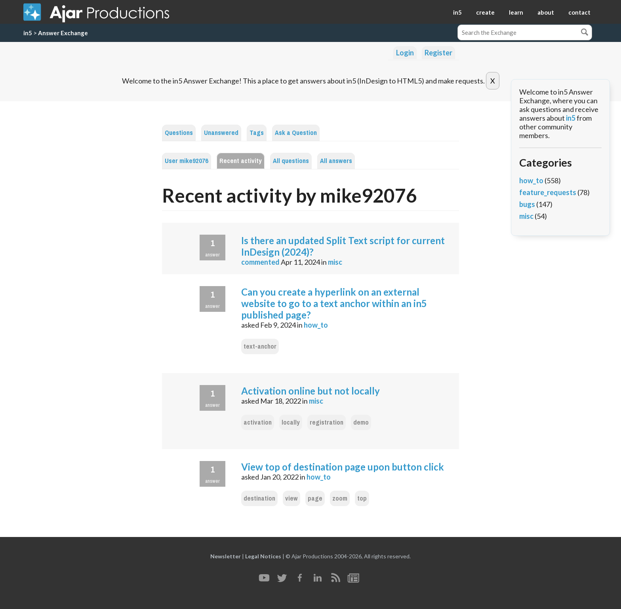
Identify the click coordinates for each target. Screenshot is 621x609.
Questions (179, 133)
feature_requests (547, 192)
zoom (339, 498)
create (485, 12)
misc (335, 262)
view (291, 498)
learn (516, 12)
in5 (457, 12)
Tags (257, 133)
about (545, 12)
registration (326, 422)
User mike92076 (186, 161)
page (315, 498)
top (362, 498)
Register (438, 52)
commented (260, 262)
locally (291, 422)
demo (361, 422)
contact (579, 12)
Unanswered (221, 133)
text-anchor (260, 346)
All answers (336, 161)
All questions (291, 161)
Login (405, 52)
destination (259, 498)
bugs (527, 204)
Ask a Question (296, 133)
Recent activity (240, 161)
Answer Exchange (63, 32)
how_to (316, 325)
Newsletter (225, 556)
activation (258, 422)
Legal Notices (263, 556)
